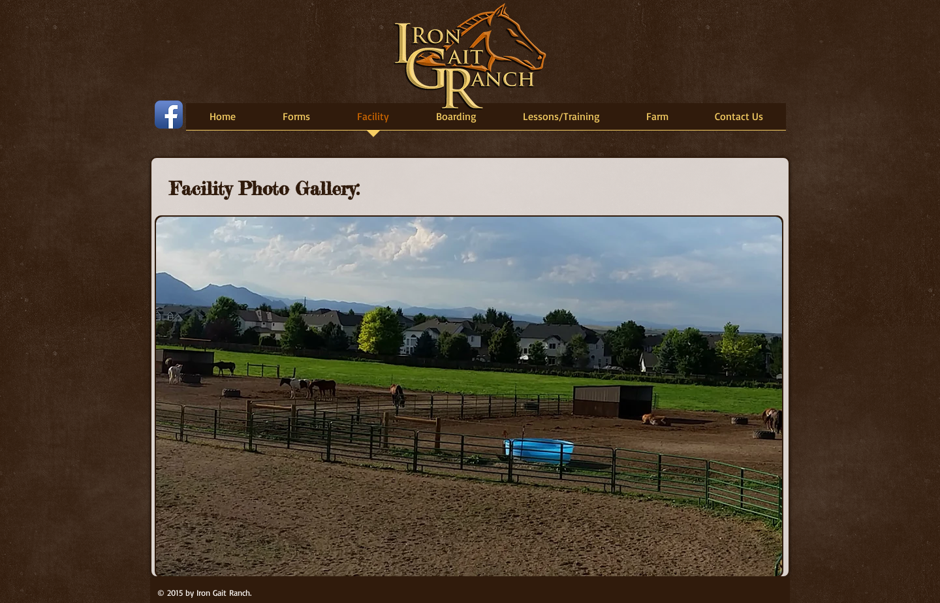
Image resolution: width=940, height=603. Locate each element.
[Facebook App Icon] (169, 114)
